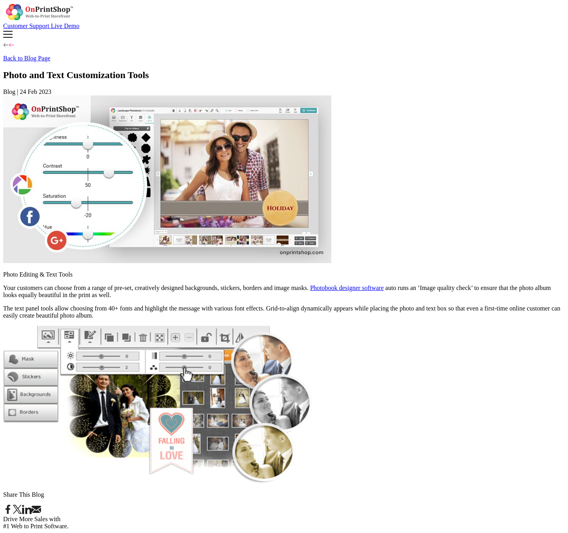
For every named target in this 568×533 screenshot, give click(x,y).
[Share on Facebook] (8, 512)
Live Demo (65, 25)
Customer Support (27, 25)
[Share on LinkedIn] (27, 512)
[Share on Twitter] (17, 512)
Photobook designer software (347, 287)
